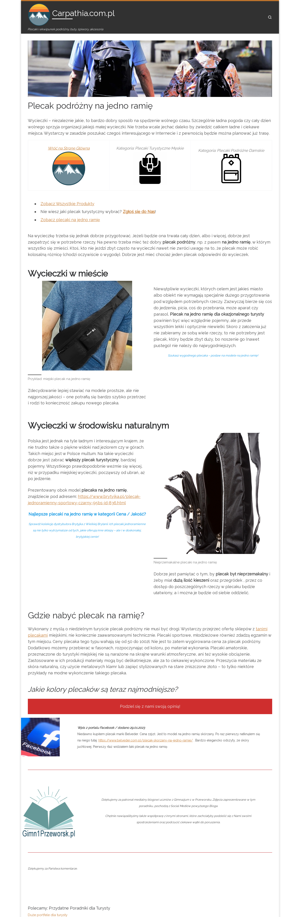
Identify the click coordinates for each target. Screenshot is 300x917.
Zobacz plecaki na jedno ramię (70, 209)
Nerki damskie (39, 812)
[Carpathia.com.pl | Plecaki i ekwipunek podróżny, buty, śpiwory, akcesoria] (39, 14)
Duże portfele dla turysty (47, 802)
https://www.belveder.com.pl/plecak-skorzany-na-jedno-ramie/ (145, 626)
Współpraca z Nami (125, 866)
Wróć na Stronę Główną (69, 138)
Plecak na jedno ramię (46, 807)
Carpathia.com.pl (54, 902)
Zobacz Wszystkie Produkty (67, 193)
